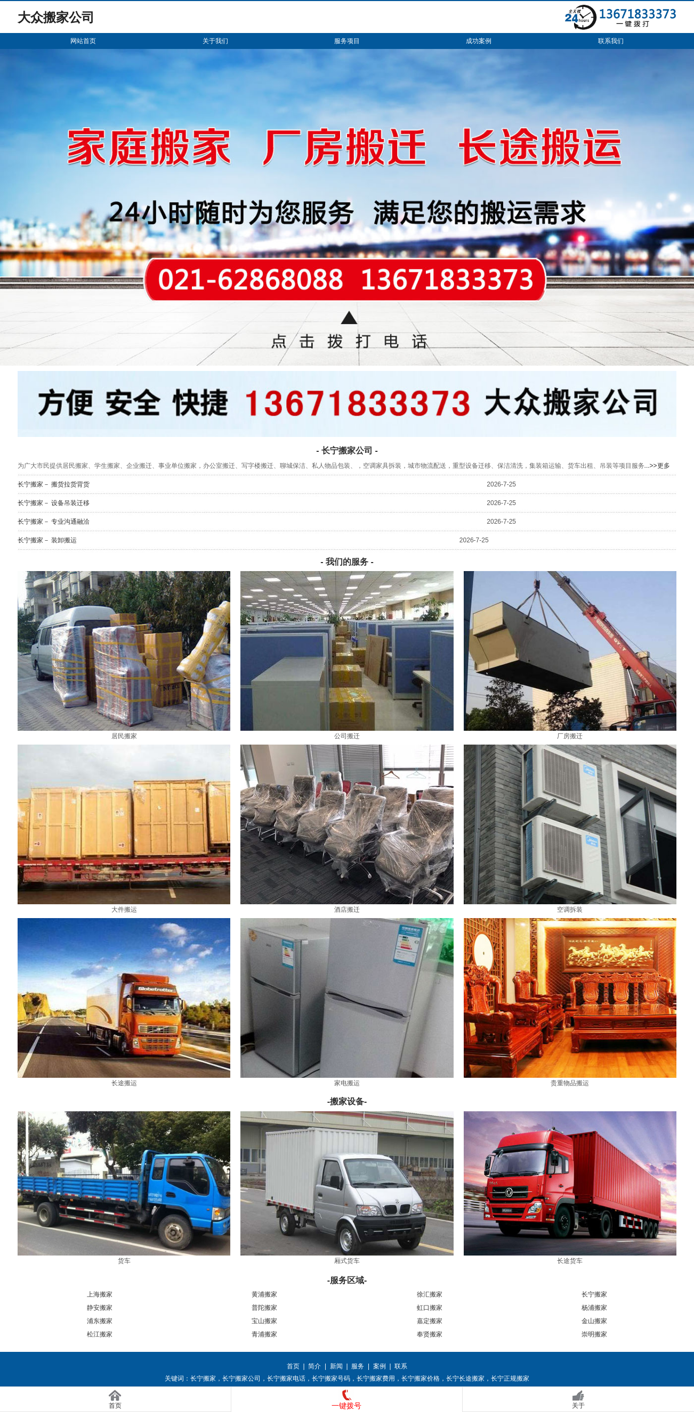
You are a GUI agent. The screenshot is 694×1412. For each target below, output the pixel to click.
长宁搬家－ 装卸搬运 (47, 540)
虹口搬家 (429, 1307)
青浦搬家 (264, 1334)
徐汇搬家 (429, 1294)
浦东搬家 (99, 1321)
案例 (379, 1366)
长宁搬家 (594, 1294)
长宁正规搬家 (510, 1378)
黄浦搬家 (264, 1294)
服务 (357, 1366)
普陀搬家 (264, 1307)
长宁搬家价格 (420, 1378)
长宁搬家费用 (376, 1378)
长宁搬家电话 (286, 1378)
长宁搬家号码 (331, 1378)
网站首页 (83, 41)
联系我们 (611, 41)
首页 (293, 1366)
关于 (578, 1405)
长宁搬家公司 (241, 1378)
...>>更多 (657, 465)
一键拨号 (346, 1405)
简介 (314, 1366)
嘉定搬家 (429, 1321)
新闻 (336, 1366)
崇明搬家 (594, 1334)
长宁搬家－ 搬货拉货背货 (54, 484)
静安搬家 (99, 1307)
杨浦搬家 (594, 1307)
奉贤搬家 (429, 1334)
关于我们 (215, 41)
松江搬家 (99, 1334)
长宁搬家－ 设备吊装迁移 (54, 503)
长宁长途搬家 (465, 1378)
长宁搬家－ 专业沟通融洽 (54, 521)
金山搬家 (594, 1321)
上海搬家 (99, 1294)
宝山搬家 (264, 1321)
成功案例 (478, 41)
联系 (400, 1366)
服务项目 (347, 41)
